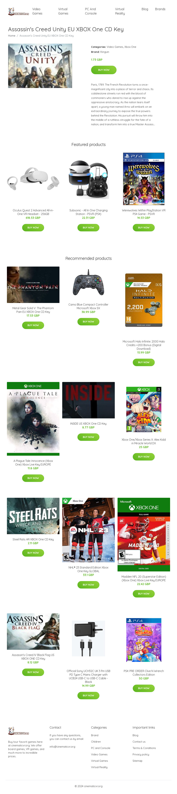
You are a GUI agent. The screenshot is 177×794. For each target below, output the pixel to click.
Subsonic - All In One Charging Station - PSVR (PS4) (88, 214)
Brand (94, 737)
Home (11, 37)
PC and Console (91, 12)
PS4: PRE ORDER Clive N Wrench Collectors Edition (144, 674)
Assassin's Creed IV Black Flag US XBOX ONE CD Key (33, 658)
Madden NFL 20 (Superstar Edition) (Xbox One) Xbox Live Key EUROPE (144, 580)
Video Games (37, 12)
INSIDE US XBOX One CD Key (88, 425)
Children (96, 743)
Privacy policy (141, 756)
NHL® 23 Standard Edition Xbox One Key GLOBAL (88, 571)
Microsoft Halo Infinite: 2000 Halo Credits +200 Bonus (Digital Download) (144, 347)
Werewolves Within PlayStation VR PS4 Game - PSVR (143, 214)
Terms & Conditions (144, 750)
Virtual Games (63, 12)
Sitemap (137, 762)
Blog (145, 10)
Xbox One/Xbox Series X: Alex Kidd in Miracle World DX (144, 443)
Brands (160, 10)
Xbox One (130, 48)
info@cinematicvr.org (62, 748)
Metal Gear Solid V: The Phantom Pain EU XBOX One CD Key (33, 311)
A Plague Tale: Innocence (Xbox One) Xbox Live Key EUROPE (33, 464)
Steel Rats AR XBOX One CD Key (33, 541)
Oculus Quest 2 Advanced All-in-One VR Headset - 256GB (33, 214)
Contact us (139, 743)
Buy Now (103, 71)
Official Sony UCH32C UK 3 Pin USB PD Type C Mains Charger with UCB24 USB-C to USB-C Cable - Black (88, 678)
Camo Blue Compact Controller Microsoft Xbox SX (88, 308)
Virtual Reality (120, 12)
